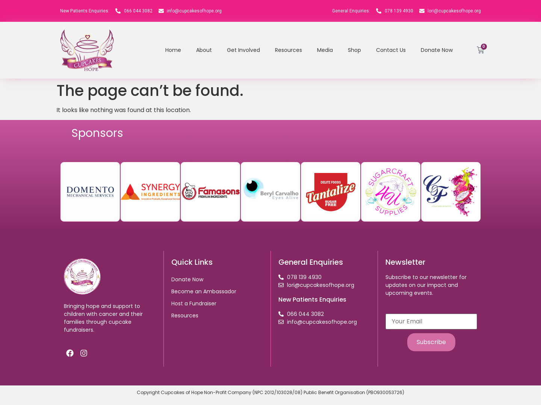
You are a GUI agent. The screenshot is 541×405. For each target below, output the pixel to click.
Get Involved (243, 50)
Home (173, 50)
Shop (354, 50)
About (204, 50)
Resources (288, 50)
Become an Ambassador (203, 291)
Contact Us (391, 50)
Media (325, 50)
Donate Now (437, 50)
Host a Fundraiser (193, 303)
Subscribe (431, 342)
